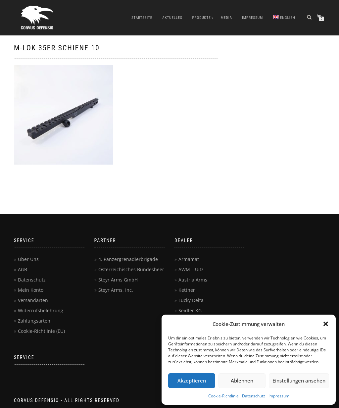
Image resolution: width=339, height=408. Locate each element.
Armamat (188, 259)
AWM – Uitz (191, 269)
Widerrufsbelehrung (40, 310)
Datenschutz (253, 396)
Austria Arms (192, 280)
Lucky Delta (191, 300)
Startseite (141, 18)
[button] (325, 324)
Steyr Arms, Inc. (115, 290)
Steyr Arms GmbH (118, 280)
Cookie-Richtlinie (223, 396)
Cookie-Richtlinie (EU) (41, 331)
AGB (22, 269)
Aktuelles (172, 18)
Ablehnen (242, 380)
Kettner (186, 290)
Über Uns (28, 259)
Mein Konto (30, 290)
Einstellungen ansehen (298, 380)
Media (226, 18)
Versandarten (33, 300)
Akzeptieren (191, 380)
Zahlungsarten (34, 321)
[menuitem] (284, 18)
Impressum (278, 396)
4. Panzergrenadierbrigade (128, 259)
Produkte (201, 18)
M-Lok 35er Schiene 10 (57, 48)
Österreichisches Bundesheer (131, 269)
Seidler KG (190, 310)
